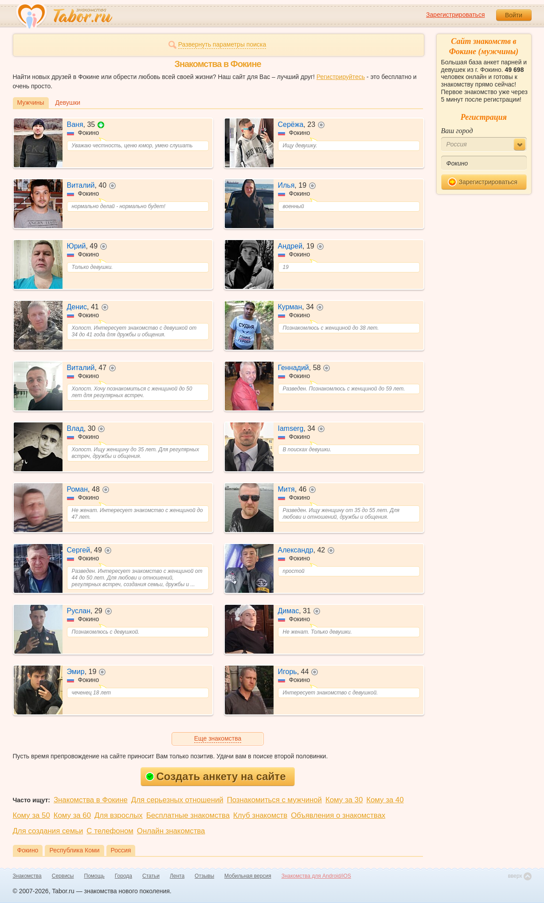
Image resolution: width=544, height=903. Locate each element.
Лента (177, 876)
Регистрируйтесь (341, 76)
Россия (121, 850)
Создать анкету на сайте (215, 776)
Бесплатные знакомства (188, 815)
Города (123, 876)
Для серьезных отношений (177, 800)
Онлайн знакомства (171, 831)
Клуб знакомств (260, 815)
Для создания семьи (48, 831)
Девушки (68, 102)
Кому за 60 (72, 815)
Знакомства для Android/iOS (316, 876)
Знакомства (27, 876)
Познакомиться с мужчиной (274, 800)
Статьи (151, 876)
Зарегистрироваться (455, 14)
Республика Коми (74, 850)
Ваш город (457, 130)
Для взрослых (118, 815)
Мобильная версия (247, 876)
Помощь (94, 876)
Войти (513, 15)
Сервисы (63, 876)
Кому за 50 (31, 815)
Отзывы (204, 876)
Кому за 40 (384, 800)
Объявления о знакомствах (338, 815)
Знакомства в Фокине (91, 800)
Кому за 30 (344, 800)
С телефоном (109, 831)
